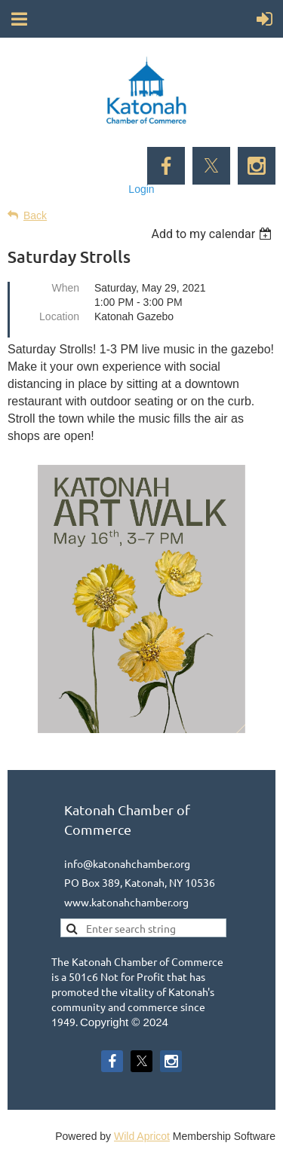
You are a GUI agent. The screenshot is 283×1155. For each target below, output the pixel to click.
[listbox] (213, 234)
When (65, 288)
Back (35, 215)
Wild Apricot (142, 1136)
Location (59, 316)
